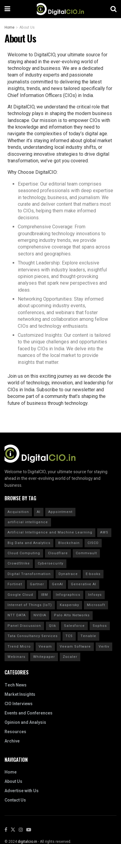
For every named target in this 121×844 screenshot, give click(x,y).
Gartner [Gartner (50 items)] (37, 584)
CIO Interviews (19, 704)
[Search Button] (113, 9)
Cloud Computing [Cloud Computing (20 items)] (24, 553)
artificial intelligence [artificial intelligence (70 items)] (28, 522)
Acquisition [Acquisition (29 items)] (18, 511)
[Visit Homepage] (60, 9)
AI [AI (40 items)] (38, 511)
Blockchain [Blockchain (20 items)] (69, 542)
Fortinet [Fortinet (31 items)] (15, 584)
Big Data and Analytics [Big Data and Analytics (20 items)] (29, 542)
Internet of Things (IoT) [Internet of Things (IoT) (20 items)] (30, 605)
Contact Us (15, 800)
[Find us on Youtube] (28, 830)
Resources (15, 732)
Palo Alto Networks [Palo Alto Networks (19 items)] (72, 615)
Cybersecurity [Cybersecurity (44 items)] (50, 563)
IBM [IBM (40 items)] (44, 594)
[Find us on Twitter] (13, 830)
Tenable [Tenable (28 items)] (88, 636)
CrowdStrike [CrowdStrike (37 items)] (19, 563)
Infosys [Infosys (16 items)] (95, 594)
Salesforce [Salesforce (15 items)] (74, 625)
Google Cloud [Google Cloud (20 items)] (20, 594)
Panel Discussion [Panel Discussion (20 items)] (24, 625)
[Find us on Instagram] (21, 830)
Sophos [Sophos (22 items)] (100, 625)
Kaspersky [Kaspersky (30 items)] (69, 605)
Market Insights (20, 694)
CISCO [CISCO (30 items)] (93, 542)
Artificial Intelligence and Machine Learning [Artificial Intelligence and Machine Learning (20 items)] (50, 532)
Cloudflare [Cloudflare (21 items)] (58, 553)
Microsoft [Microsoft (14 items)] (96, 605)
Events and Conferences (29, 713)
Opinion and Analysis (25, 722)
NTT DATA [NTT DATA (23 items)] (17, 615)
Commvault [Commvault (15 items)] (86, 553)
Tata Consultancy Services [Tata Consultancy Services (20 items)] (33, 636)
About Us (27, 27)
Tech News (16, 685)
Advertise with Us (22, 791)
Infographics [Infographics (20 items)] (68, 594)
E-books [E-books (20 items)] (93, 574)
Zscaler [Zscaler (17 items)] (70, 656)
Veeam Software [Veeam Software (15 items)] (75, 646)
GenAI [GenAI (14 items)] (57, 584)
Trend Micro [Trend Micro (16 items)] (19, 646)
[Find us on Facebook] (6, 830)
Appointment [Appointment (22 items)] (60, 511)
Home (9, 27)
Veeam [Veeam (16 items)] (45, 646)
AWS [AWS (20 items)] (104, 532)
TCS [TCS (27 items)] (69, 636)
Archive (12, 741)
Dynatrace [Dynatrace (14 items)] (68, 574)
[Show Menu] (7, 9)
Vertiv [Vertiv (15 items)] (104, 646)
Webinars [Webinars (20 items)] (16, 656)
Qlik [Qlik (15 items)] (52, 625)
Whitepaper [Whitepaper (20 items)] (44, 656)
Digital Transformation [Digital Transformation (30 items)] (29, 574)
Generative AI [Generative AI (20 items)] (83, 584)
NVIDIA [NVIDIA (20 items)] (39, 615)
